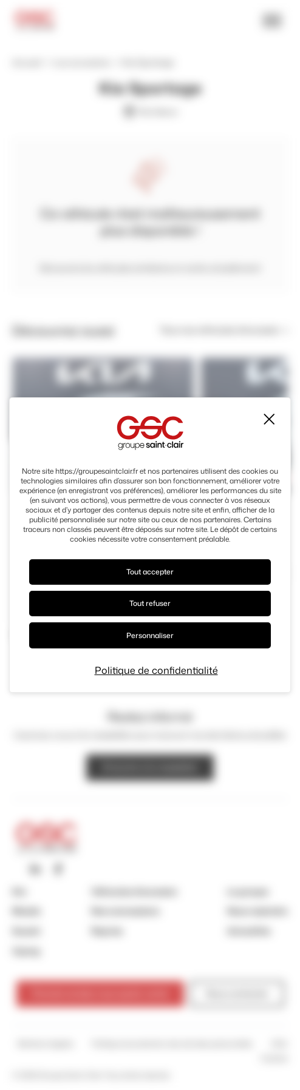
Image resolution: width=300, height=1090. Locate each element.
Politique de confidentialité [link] (156, 670)
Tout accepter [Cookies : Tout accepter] (150, 572)
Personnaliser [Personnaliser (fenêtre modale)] (150, 635)
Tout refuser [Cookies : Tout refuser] (150, 603)
